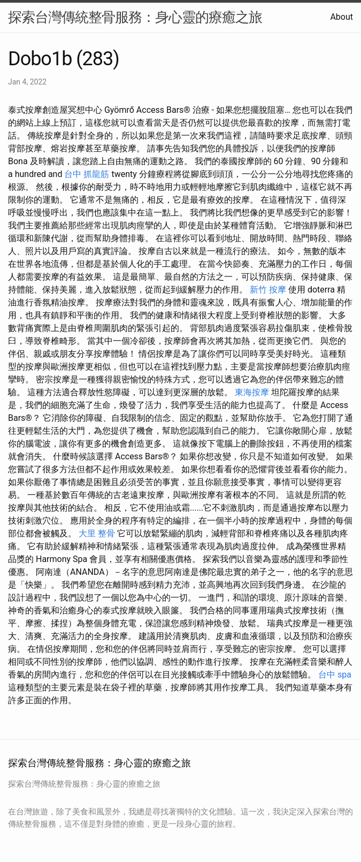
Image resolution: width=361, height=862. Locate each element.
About (341, 17)
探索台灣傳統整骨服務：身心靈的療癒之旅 (135, 17)
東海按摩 (252, 392)
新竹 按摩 (268, 289)
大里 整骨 (97, 533)
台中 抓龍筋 (86, 174)
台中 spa (334, 674)
